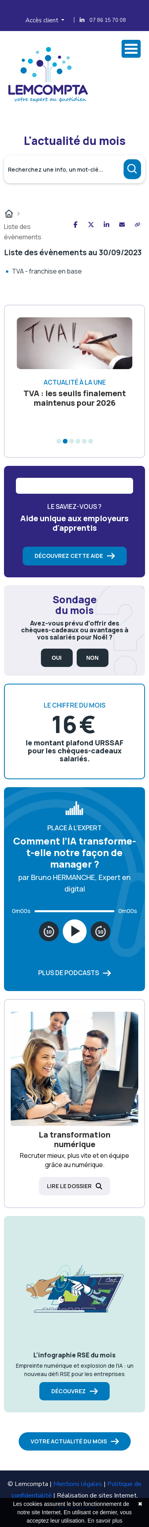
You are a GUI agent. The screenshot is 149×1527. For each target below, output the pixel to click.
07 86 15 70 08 (107, 20)
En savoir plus (104, 1520)
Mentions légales (77, 1484)
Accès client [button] (42, 20)
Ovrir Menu (131, 49)
